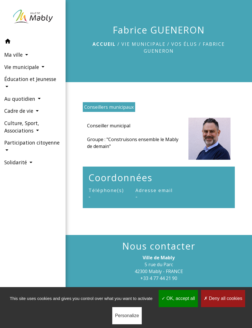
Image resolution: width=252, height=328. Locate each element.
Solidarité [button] (16, 162)
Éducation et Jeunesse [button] (30, 79)
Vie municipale (143, 44)
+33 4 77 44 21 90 (158, 278)
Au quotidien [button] (20, 98)
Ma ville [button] (14, 54)
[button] (32, 42)
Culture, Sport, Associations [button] (21, 127)
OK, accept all (178, 298)
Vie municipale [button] (22, 67)
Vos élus (184, 44)
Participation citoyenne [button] (32, 142)
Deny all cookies (223, 298)
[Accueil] (33, 18)
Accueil (104, 44)
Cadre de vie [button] (19, 110)
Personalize (127, 315)
